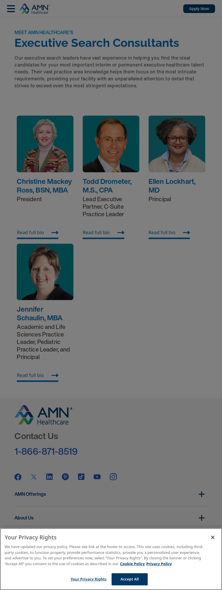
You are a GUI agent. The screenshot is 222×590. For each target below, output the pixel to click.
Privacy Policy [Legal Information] (159, 563)
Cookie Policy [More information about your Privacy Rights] (132, 563)
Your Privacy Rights (88, 579)
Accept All (130, 579)
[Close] (212, 537)
